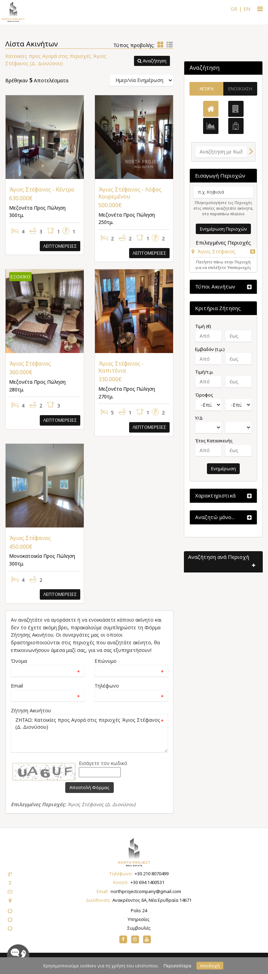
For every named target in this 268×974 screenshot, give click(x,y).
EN (247, 9)
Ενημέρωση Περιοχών (223, 229)
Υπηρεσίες (139, 919)
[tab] (223, 252)
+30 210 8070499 (152, 873)
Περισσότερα (177, 965)
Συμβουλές (139, 928)
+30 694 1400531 (147, 882)
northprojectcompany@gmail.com (146, 891)
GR (234, 9)
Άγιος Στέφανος (216, 251)
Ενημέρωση (223, 468)
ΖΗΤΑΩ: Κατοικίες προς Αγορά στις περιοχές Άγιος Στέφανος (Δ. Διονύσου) (89, 733)
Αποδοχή (210, 965)
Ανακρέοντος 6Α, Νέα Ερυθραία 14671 (152, 900)
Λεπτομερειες (60, 246)
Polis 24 (139, 910)
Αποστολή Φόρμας (89, 787)
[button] (152, 61)
